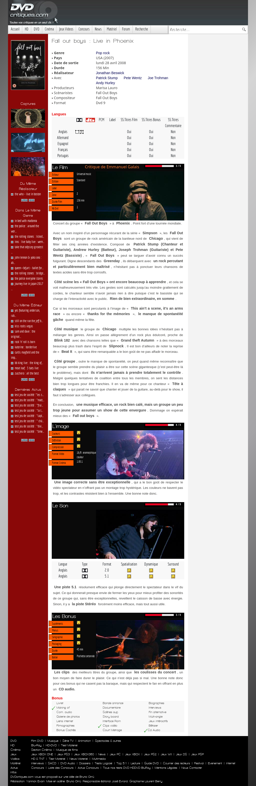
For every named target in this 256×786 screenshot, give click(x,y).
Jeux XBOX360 (84, 754)
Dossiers (84, 763)
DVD (37, 29)
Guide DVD (151, 763)
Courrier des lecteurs (176, 763)
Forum (126, 29)
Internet (230, 763)
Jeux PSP (197, 754)
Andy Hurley (105, 83)
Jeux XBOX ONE (42, 754)
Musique (53, 740)
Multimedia (99, 758)
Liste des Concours (61, 767)
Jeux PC (115, 754)
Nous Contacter (191, 767)
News (98, 29)
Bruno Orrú (73, 781)
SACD (52, 763)
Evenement (215, 763)
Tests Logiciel (103, 763)
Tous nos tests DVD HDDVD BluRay (126, 767)
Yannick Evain (35, 781)
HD (26, 29)
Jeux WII (166, 754)
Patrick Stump (107, 78)
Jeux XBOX (132, 754)
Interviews (37, 763)
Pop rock (103, 53)
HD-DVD (51, 745)
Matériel (112, 29)
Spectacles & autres (108, 740)
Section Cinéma (41, 749)
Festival (199, 763)
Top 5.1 (121, 763)
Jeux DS (181, 754)
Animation (84, 740)
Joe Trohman (158, 78)
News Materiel (79, 758)
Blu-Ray (36, 745)
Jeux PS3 (63, 754)
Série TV (68, 740)
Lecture (135, 763)
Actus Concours (88, 767)
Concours (84, 29)
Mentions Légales (166, 767)
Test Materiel (69, 745)
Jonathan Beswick (110, 73)
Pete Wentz (133, 78)
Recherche (141, 29)
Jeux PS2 (150, 754)
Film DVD (37, 740)
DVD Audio (67, 763)
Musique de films (67, 749)
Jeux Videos (66, 29)
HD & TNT (37, 758)
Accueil (15, 29)
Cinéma (49, 29)
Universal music (84, 174)
